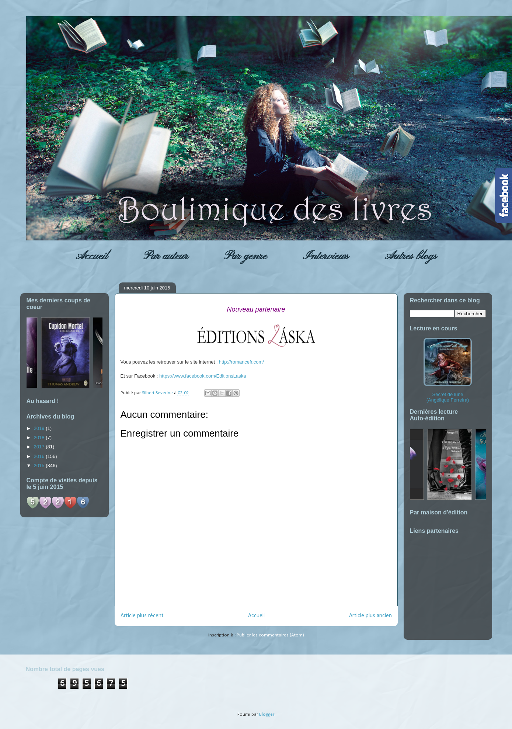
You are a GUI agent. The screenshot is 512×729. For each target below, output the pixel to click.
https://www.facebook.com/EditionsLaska (202, 376)
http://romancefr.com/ (241, 362)
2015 (40, 465)
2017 (40, 446)
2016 (40, 456)
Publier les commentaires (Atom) (270, 635)
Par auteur (165, 256)
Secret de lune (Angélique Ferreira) (448, 370)
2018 (40, 437)
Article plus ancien (370, 616)
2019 (40, 428)
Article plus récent (142, 616)
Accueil (92, 256)
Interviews (326, 256)
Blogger (266, 714)
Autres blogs (410, 256)
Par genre (245, 256)
